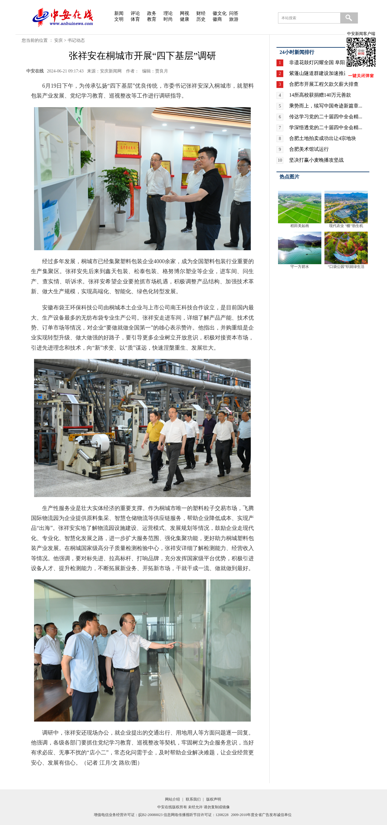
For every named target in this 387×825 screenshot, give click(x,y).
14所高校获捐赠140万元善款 (320, 95)
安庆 (58, 40)
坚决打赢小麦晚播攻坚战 (316, 160)
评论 (135, 13)
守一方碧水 (299, 266)
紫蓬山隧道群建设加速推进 (319, 73)
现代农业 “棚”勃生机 (346, 226)
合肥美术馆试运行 (309, 149)
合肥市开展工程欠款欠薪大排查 (324, 84)
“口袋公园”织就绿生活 (346, 266)
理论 (168, 13)
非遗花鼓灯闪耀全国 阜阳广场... (324, 62)
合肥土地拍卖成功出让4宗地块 (322, 138)
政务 (151, 13)
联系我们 (193, 799)
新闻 (119, 13)
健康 (184, 19)
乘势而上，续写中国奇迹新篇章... (325, 105)
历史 (201, 19)
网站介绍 (172, 799)
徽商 (217, 19)
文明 (119, 19)
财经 (201, 13)
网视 (184, 13)
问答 (233, 13)
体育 (135, 19)
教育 (151, 19)
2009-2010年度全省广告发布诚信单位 (261, 815)
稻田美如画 (299, 226)
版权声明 (213, 799)
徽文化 (220, 13)
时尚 (168, 19)
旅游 (233, 19)
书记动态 (76, 40)
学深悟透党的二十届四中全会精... (325, 127)
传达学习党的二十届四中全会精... (325, 116)
